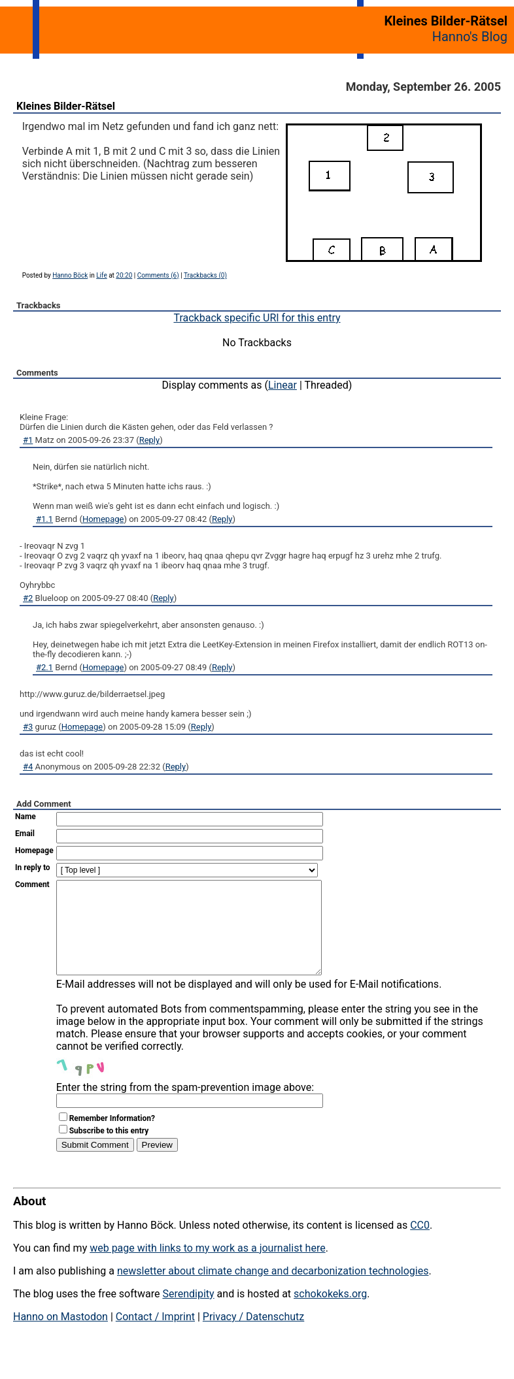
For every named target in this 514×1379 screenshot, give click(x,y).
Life (101, 275)
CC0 (420, 1245)
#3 (28, 727)
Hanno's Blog (469, 36)
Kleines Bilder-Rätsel (65, 106)
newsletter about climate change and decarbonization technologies (272, 1290)
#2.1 (44, 667)
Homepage (103, 519)
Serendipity (188, 1313)
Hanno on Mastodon (60, 1336)
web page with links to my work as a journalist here (208, 1267)
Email (25, 833)
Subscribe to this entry (109, 1150)
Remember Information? (112, 1138)
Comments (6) (158, 275)
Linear (282, 385)
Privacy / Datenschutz (253, 1336)
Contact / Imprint (155, 1336)
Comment (32, 884)
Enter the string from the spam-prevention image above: (185, 1107)
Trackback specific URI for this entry (256, 318)
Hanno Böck (70, 275)
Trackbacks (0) (205, 275)
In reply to (32, 867)
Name (25, 816)
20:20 (124, 275)
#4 (28, 766)
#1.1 (44, 519)
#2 (28, 598)
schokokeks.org (330, 1313)
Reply (149, 440)
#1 (28, 440)
